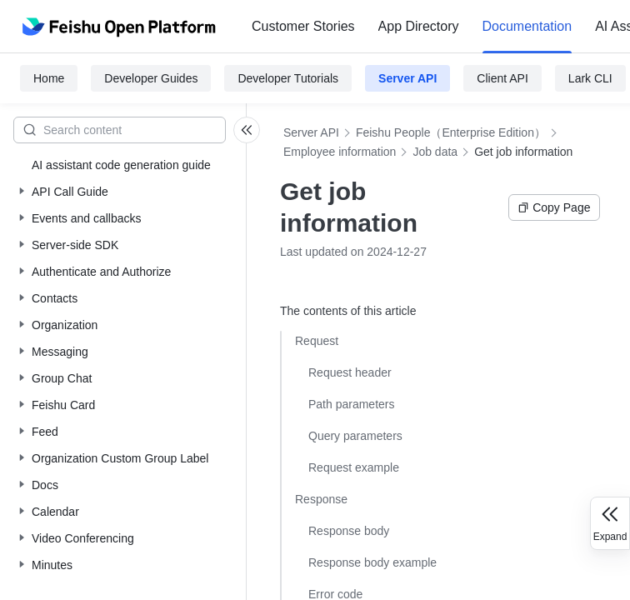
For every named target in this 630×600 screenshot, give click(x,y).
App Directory (418, 26)
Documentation (527, 26)
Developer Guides (151, 78)
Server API (407, 78)
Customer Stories (303, 26)
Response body (348, 531)
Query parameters (355, 435)
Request (316, 341)
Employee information (339, 151)
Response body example (372, 562)
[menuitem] (303, 26)
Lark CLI (590, 78)
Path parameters (351, 404)
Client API (502, 78)
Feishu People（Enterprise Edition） (451, 132)
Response (321, 499)
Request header (350, 372)
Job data (435, 151)
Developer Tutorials (288, 78)
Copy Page (554, 207)
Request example (353, 467)
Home (48, 78)
